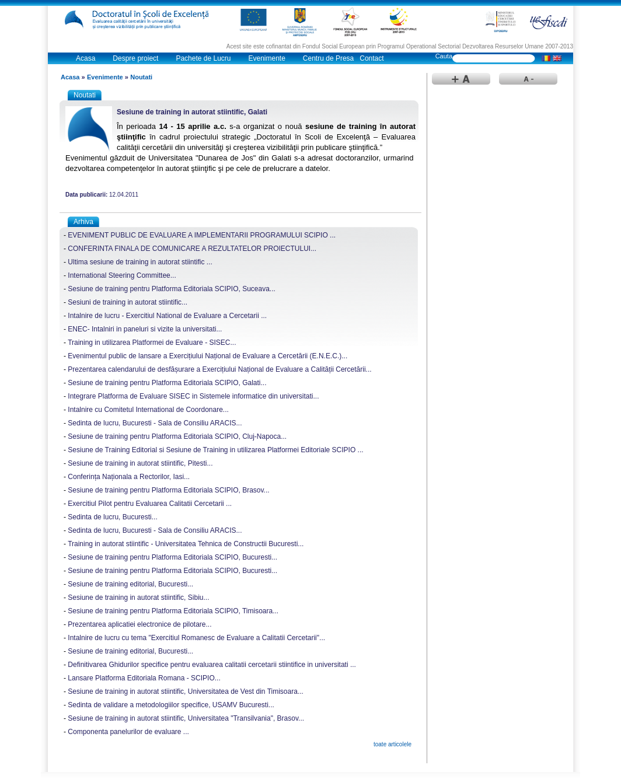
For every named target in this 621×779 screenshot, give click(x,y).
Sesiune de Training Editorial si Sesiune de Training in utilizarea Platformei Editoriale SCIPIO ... (215, 450)
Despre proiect (135, 58)
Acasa (85, 58)
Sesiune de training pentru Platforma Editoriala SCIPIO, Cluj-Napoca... (177, 436)
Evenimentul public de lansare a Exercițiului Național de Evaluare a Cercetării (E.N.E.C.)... (207, 356)
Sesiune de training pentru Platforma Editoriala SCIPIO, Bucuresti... (172, 557)
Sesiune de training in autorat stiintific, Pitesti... (140, 463)
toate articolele (392, 744)
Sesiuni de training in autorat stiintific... (127, 302)
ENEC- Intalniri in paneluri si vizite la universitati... (145, 329)
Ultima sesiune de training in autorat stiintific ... (140, 262)
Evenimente (266, 58)
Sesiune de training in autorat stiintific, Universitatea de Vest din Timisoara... (185, 691)
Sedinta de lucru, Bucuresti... (112, 517)
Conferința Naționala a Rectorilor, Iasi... (129, 477)
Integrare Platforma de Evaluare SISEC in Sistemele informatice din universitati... (193, 396)
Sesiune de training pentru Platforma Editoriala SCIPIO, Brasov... (168, 490)
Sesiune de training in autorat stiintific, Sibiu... (138, 597)
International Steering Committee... (122, 275)
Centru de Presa (328, 58)
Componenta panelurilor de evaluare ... (128, 732)
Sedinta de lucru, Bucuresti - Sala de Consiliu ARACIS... (155, 423)
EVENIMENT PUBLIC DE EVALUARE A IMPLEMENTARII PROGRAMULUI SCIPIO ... (202, 235)
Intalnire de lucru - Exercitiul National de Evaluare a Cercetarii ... (167, 316)
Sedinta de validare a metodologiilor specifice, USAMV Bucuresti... (171, 705)
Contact (371, 58)
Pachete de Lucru (203, 58)
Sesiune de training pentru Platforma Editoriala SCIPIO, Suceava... (171, 289)
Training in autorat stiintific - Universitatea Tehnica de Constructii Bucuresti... (185, 544)
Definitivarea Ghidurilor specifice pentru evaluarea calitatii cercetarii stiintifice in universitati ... (212, 665)
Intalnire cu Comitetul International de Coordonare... (148, 410)
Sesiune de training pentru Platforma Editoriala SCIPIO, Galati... (167, 383)
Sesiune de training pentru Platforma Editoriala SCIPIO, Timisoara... (173, 611)
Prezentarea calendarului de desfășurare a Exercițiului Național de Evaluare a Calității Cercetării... (219, 369)
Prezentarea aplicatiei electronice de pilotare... (139, 624)
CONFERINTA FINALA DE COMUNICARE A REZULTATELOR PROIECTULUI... (192, 248)
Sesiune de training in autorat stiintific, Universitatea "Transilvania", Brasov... (186, 718)
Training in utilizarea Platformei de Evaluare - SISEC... (152, 342)
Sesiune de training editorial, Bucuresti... (130, 584)
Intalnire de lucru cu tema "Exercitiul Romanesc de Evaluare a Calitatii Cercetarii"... (196, 638)
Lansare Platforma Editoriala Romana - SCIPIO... (144, 678)
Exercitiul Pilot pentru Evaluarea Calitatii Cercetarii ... (150, 503)
